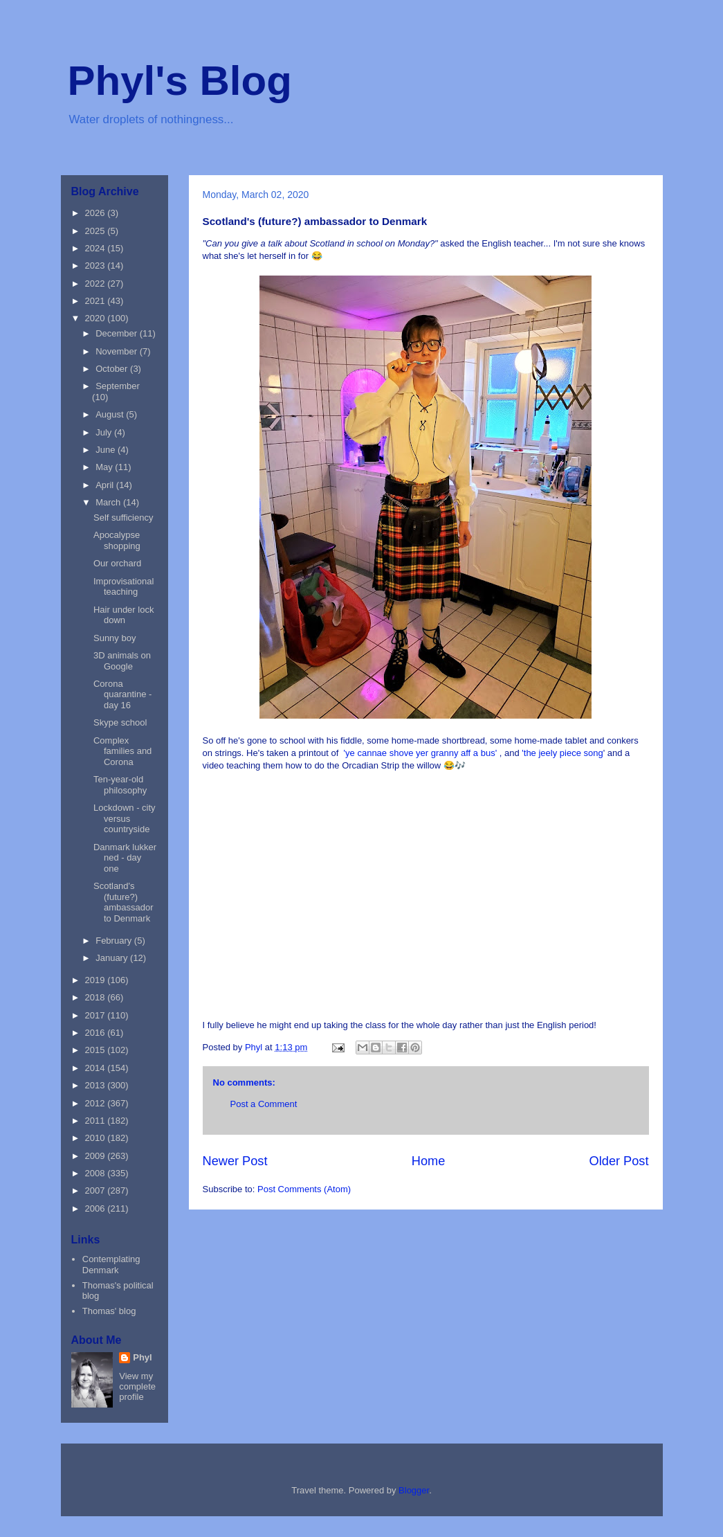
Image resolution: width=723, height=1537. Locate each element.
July (104, 432)
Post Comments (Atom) (304, 1189)
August (110, 414)
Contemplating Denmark (111, 1264)
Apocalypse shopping (116, 540)
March (109, 502)
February (114, 940)
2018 (96, 997)
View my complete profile (137, 1386)
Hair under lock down (123, 615)
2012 (96, 1103)
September (117, 386)
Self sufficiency (123, 517)
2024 (96, 248)
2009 (96, 1156)
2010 (96, 1138)
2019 (96, 980)
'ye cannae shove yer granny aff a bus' (420, 753)
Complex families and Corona (122, 751)
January (112, 958)
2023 (96, 265)
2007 (96, 1190)
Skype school (120, 722)
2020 (96, 318)
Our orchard (117, 563)
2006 (96, 1208)
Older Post (619, 1161)
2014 (96, 1068)
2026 (96, 213)
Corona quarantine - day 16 (122, 694)
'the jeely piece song (561, 753)
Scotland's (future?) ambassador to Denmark (123, 902)
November (117, 351)
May (105, 467)
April (105, 485)
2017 (96, 1015)
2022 (96, 283)
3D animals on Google (122, 661)
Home (429, 1161)
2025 (96, 231)
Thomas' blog (109, 1311)
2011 (96, 1120)
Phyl (142, 1357)
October (112, 368)
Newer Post (235, 1161)
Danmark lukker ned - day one (124, 858)
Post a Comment (264, 1104)
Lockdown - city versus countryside (124, 818)
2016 (96, 1032)
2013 (96, 1085)
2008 (96, 1173)
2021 (96, 301)
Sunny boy (114, 638)
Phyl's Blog (180, 80)
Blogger (414, 1490)
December (117, 333)
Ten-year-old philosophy (120, 785)
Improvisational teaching (123, 586)
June (106, 449)
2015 (96, 1050)
